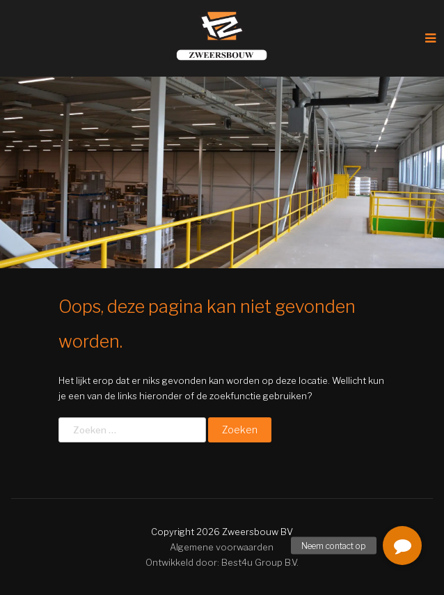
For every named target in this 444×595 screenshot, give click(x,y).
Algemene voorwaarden (221, 546)
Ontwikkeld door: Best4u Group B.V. (222, 562)
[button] (402, 545)
